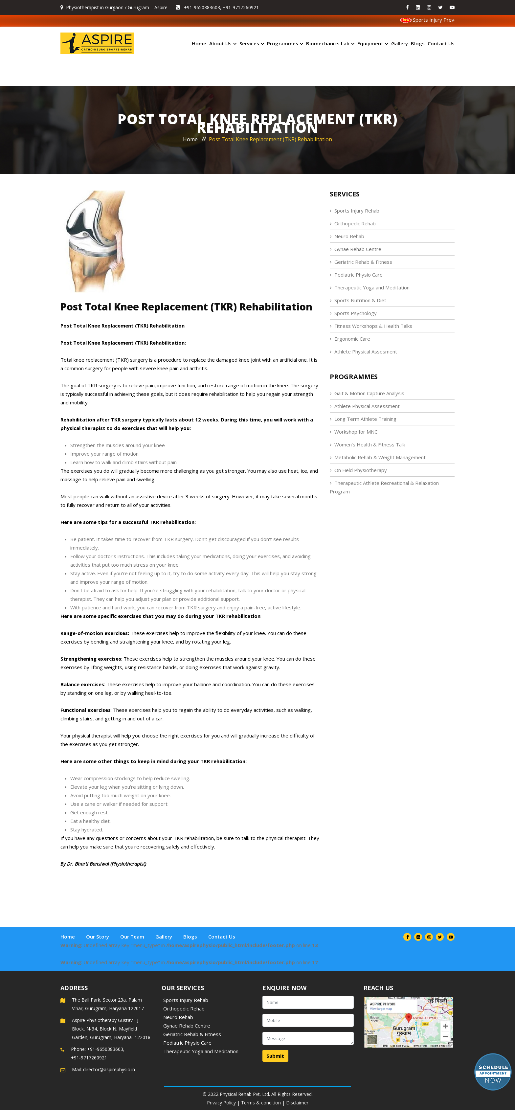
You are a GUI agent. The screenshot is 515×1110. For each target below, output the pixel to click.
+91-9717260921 (241, 7)
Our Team (132, 936)
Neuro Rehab (349, 236)
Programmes (282, 43)
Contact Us (441, 43)
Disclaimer (297, 1102)
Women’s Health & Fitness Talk (369, 444)
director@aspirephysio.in (109, 1069)
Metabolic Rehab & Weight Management (380, 457)
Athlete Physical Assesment (365, 351)
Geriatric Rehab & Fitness (363, 262)
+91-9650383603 (202, 7)
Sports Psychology (355, 313)
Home (199, 43)
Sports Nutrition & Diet (360, 300)
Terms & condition (261, 1102)
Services (249, 43)
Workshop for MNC (355, 431)
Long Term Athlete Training (365, 419)
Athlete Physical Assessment (367, 406)
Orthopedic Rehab (355, 223)
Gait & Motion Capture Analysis (369, 393)
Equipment (370, 43)
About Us (220, 43)
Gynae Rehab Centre (357, 249)
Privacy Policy (221, 1102)
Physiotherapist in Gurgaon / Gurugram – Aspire (117, 7)
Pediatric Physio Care (358, 274)
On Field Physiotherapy (360, 470)
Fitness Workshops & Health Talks (373, 326)
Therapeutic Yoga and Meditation (372, 287)
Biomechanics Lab (327, 43)
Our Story (97, 936)
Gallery (399, 43)
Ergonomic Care (352, 338)
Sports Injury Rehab (356, 210)
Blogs (418, 43)
